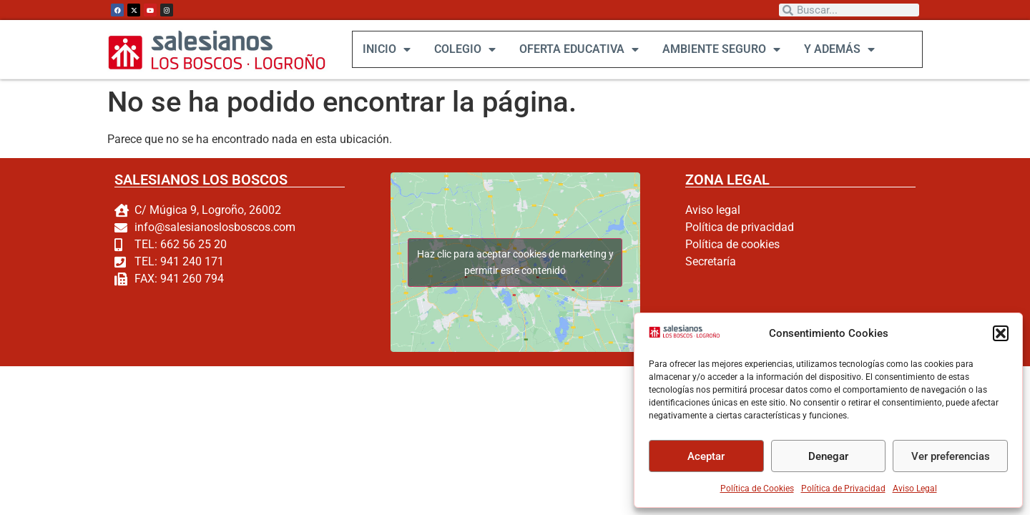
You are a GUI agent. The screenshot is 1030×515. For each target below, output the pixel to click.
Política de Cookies (757, 489)
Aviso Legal (915, 489)
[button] (1001, 333)
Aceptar (706, 456)
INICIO (386, 49)
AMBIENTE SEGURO (721, 49)
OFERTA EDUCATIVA (578, 49)
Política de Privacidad (843, 489)
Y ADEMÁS (838, 49)
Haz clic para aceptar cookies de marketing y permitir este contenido (514, 262)
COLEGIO (464, 49)
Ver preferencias (950, 456)
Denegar (828, 456)
